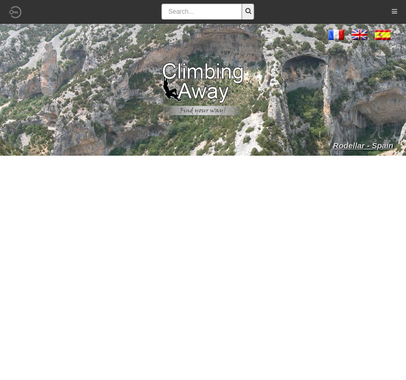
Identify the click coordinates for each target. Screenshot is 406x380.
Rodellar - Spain (363, 145)
